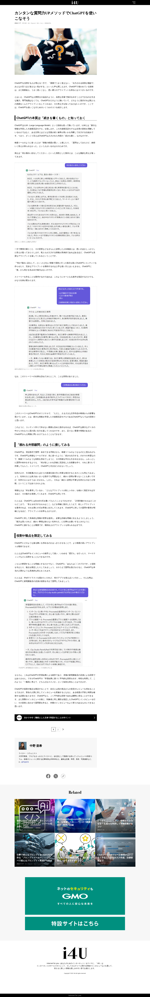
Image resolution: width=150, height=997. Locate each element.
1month (130, 18)
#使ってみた (40, 23)
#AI (29, 23)
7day (120, 18)
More (120, 86)
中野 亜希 (24, 23)
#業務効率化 (48, 23)
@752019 (25, 762)
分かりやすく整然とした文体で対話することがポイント (47, 717)
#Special (33, 23)
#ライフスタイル (76, 831)
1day (109, 18)
